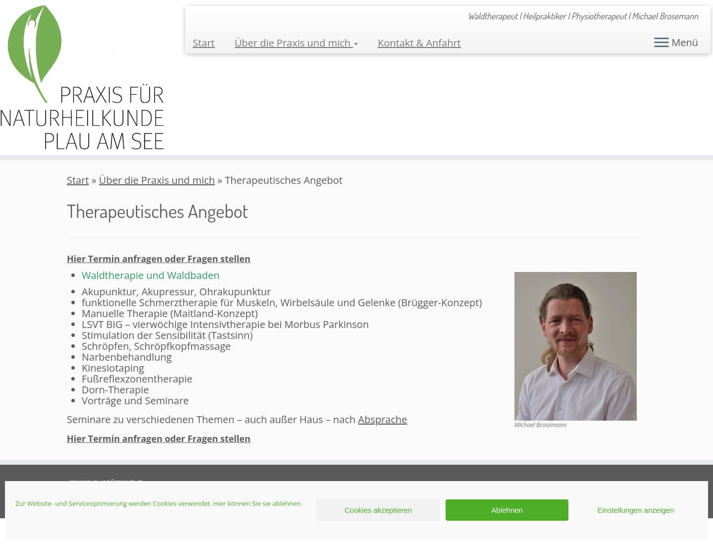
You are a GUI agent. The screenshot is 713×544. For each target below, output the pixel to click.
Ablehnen (506, 510)
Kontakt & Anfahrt (419, 43)
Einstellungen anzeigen (635, 510)
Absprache (382, 419)
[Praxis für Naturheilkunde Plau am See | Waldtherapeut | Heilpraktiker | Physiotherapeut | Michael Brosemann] (82, 77)
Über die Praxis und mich (296, 43)
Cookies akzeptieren (378, 510)
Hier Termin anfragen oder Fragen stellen (159, 259)
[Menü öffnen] (661, 43)
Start (204, 43)
